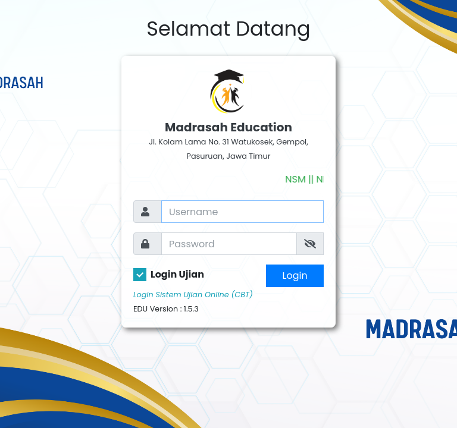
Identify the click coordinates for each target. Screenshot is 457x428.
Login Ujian (177, 274)
